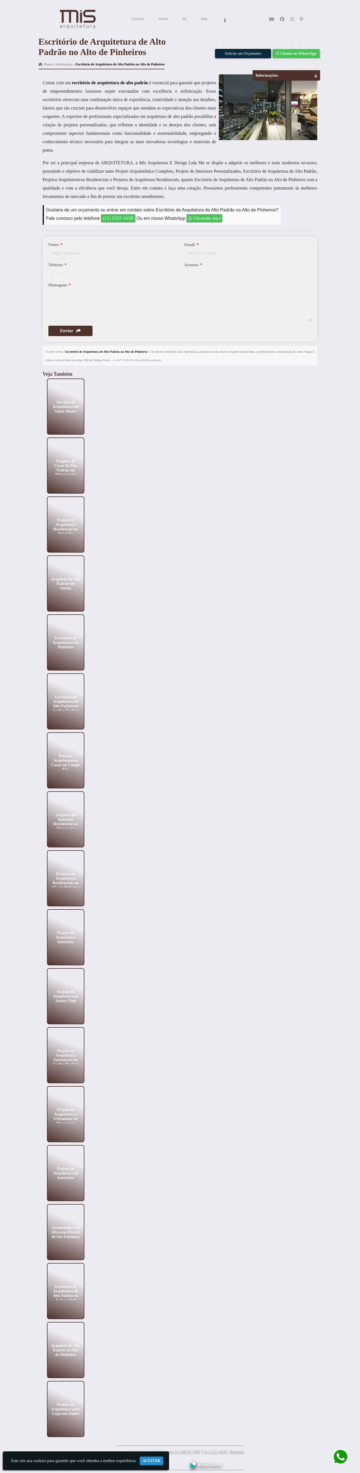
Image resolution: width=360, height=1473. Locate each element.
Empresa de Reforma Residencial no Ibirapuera (65, 821)
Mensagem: (59, 285)
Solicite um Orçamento (243, 53)
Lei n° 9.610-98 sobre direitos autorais (137, 360)
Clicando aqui (204, 218)
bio (184, 19)
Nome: (55, 245)
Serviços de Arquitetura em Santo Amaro (65, 406)
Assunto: (193, 265)
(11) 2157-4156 (118, 218)
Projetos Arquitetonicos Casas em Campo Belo (65, 762)
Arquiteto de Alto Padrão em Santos (65, 583)
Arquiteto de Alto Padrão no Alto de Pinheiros (65, 1349)
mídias (163, 19)
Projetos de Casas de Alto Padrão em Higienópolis (65, 467)
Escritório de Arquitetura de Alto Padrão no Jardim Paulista (65, 703)
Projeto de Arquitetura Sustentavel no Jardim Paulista (65, 1057)
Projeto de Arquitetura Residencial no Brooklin (65, 526)
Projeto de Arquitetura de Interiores (65, 1173)
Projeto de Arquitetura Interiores (65, 937)
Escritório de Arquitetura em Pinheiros (65, 642)
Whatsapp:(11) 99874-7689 (178, 1452)
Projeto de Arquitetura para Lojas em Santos (65, 1408)
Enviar (70, 330)
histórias (138, 19)
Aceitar (152, 1461)
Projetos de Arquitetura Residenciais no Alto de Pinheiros (65, 880)
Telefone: (57, 265)
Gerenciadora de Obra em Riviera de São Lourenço (65, 1232)
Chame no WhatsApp (296, 53)
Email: (191, 245)
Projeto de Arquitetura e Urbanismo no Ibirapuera (65, 1116)
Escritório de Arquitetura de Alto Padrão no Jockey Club (65, 1293)
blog (204, 19)
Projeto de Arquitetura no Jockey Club (65, 996)
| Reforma (236, 1452)
